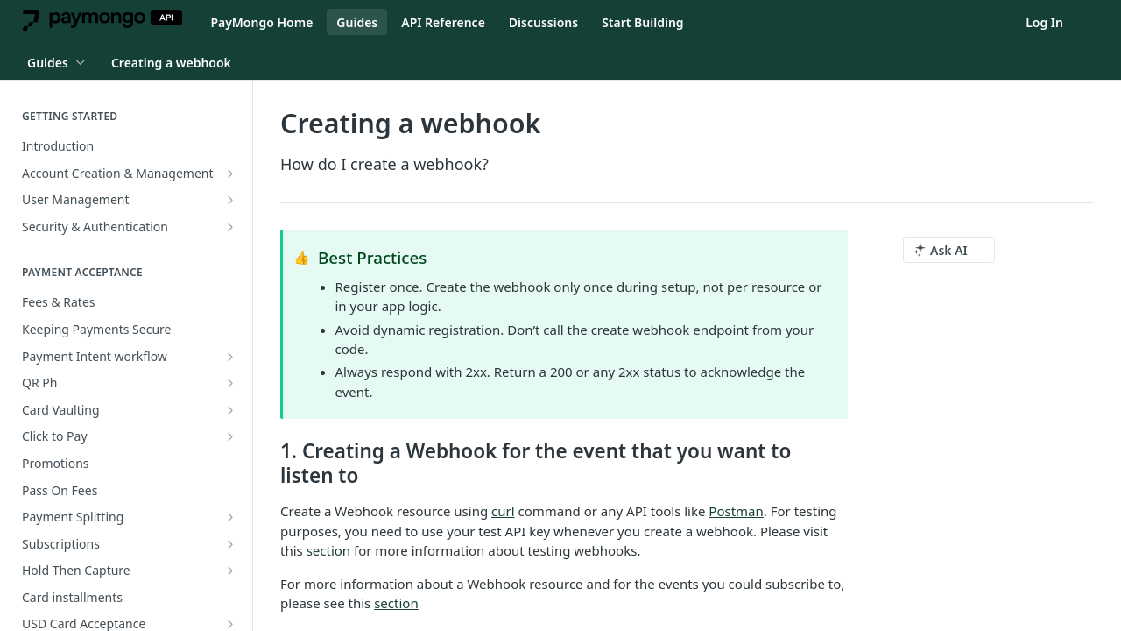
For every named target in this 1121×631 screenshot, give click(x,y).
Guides (356, 22)
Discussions (543, 22)
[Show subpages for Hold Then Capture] (230, 571)
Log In (1044, 22)
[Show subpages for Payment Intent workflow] (230, 357)
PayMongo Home (261, 22)
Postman (736, 511)
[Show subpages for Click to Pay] (230, 436)
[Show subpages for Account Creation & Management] (230, 174)
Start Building (642, 22)
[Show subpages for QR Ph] (230, 383)
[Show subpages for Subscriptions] (230, 544)
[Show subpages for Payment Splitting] (230, 517)
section (328, 550)
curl (503, 511)
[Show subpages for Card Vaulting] (230, 410)
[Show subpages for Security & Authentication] (230, 227)
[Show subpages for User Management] (230, 200)
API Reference (443, 22)
